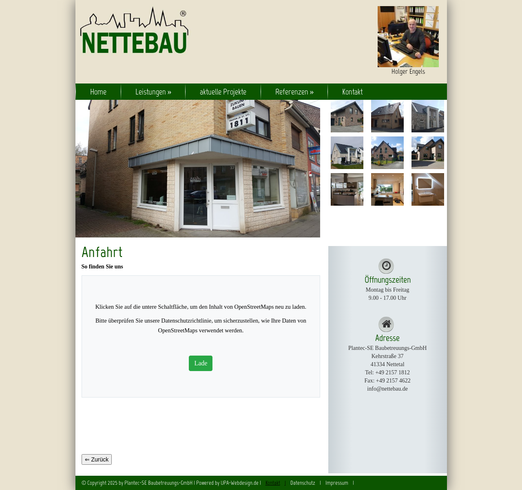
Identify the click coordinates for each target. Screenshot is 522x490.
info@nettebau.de (387, 389)
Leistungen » (153, 92)
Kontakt (352, 92)
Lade (200, 363)
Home (98, 92)
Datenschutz (302, 482)
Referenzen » (294, 92)
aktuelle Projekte (223, 92)
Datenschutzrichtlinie (186, 320)
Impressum (336, 482)
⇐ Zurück (97, 459)
